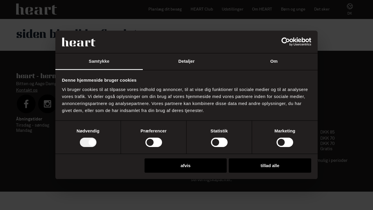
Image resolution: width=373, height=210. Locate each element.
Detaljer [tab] (186, 61)
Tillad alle (270, 165)
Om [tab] (273, 61)
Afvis (186, 165)
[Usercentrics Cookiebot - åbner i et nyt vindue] (285, 41)
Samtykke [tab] (99, 61)
